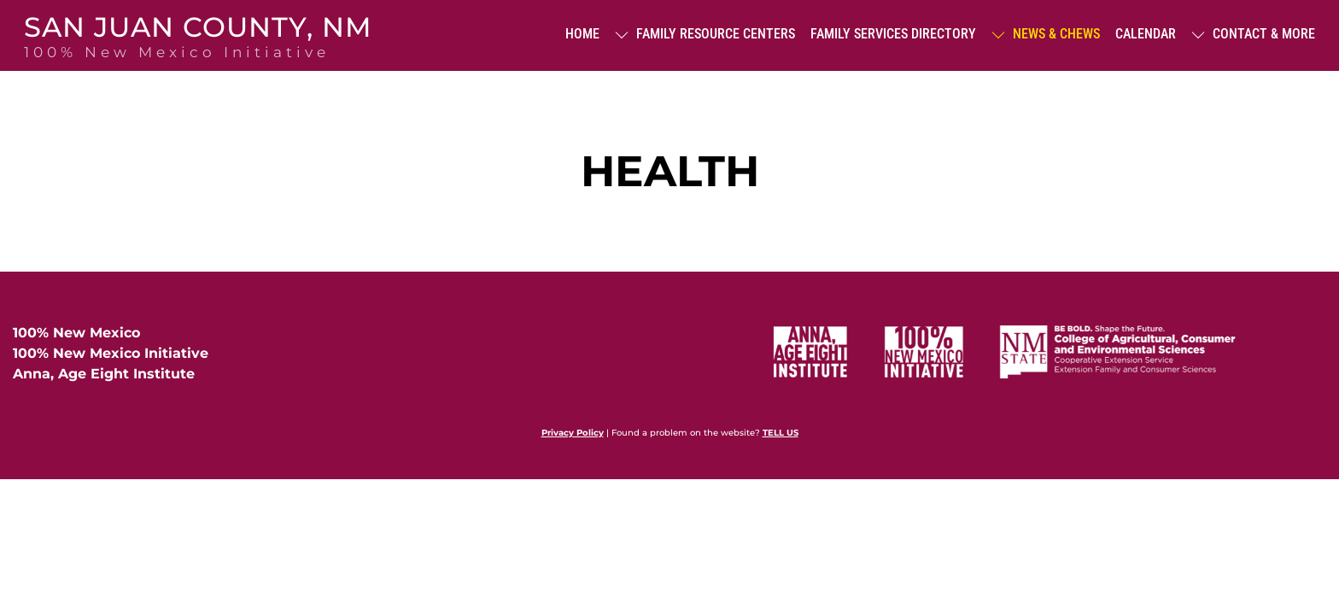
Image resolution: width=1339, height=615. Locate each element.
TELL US (780, 432)
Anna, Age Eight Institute (104, 374)
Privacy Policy (572, 432)
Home (582, 34)
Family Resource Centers (705, 34)
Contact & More (1253, 34)
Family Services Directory (893, 34)
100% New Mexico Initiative (110, 353)
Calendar (1145, 34)
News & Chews (1045, 34)
